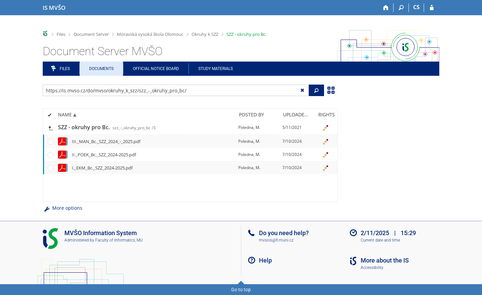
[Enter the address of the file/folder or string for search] (176, 90)
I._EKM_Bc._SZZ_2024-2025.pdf (102, 168)
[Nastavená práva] (325, 127)
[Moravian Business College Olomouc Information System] (54, 7)
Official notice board (156, 68)
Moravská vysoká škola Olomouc (150, 34)
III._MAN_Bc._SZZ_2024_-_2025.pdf (106, 141)
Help (265, 260)
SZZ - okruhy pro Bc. (246, 34)
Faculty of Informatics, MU (119, 240)
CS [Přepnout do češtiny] (416, 7)
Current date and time (380, 240)
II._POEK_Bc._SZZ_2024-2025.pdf (104, 155)
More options (62, 208)
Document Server (91, 34)
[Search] (401, 7)
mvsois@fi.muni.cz (276, 240)
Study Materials (215, 68)
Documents (101, 68)
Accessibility (372, 267)
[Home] (386, 7)
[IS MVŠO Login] (431, 7)
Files (61, 34)
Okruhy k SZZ (205, 34)
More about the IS (385, 260)
